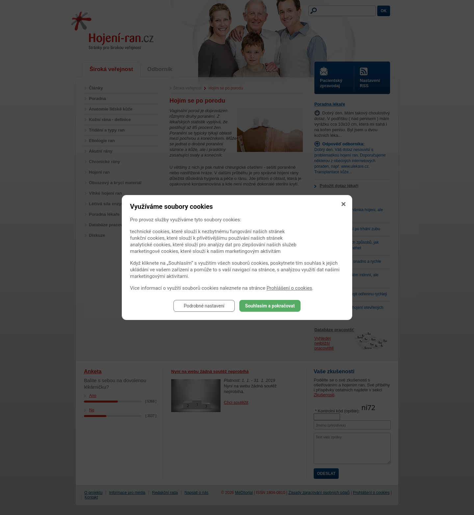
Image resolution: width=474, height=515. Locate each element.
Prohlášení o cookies (289, 288)
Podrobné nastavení (204, 305)
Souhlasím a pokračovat (270, 305)
